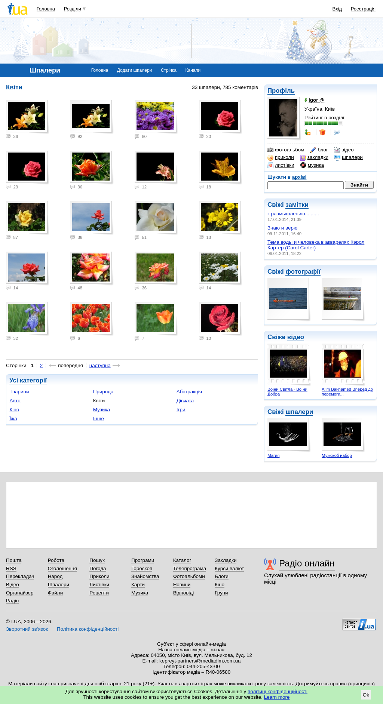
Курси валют (229, 568)
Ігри (181, 409)
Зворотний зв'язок (27, 629)
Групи (221, 593)
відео (344, 150)
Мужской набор (337, 455)
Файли (55, 593)
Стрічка (169, 70)
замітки (297, 204)
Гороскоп (141, 568)
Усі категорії (28, 380)
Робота (56, 560)
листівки (280, 165)
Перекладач (20, 576)
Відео (12, 584)
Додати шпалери (134, 70)
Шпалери (58, 584)
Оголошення (62, 568)
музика (312, 165)
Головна (46, 9)
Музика (101, 409)
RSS (11, 568)
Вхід (337, 9)
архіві (299, 177)
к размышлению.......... (293, 213)
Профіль (281, 90)
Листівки (99, 584)
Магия (273, 455)
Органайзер (19, 593)
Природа (103, 391)
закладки (314, 157)
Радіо (12, 600)
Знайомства (145, 576)
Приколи (99, 576)
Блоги (222, 576)
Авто (14, 400)
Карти (138, 584)
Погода (97, 568)
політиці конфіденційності (277, 691)
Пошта (13, 560)
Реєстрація (363, 9)
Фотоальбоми (189, 576)
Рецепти (99, 593)
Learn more (277, 697)
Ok (366, 695)
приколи (280, 157)
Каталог (182, 560)
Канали (193, 70)
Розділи (72, 9)
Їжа (13, 418)
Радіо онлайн (307, 563)
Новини (182, 584)
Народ (55, 576)
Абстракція (189, 391)
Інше (98, 418)
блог (319, 150)
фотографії (302, 271)
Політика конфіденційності (88, 629)
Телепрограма (189, 568)
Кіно (14, 409)
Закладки (225, 560)
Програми (142, 560)
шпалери (348, 157)
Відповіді (183, 593)
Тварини (19, 391)
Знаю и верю (282, 228)
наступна (100, 365)
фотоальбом (285, 150)
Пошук (97, 560)
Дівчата (185, 400)
